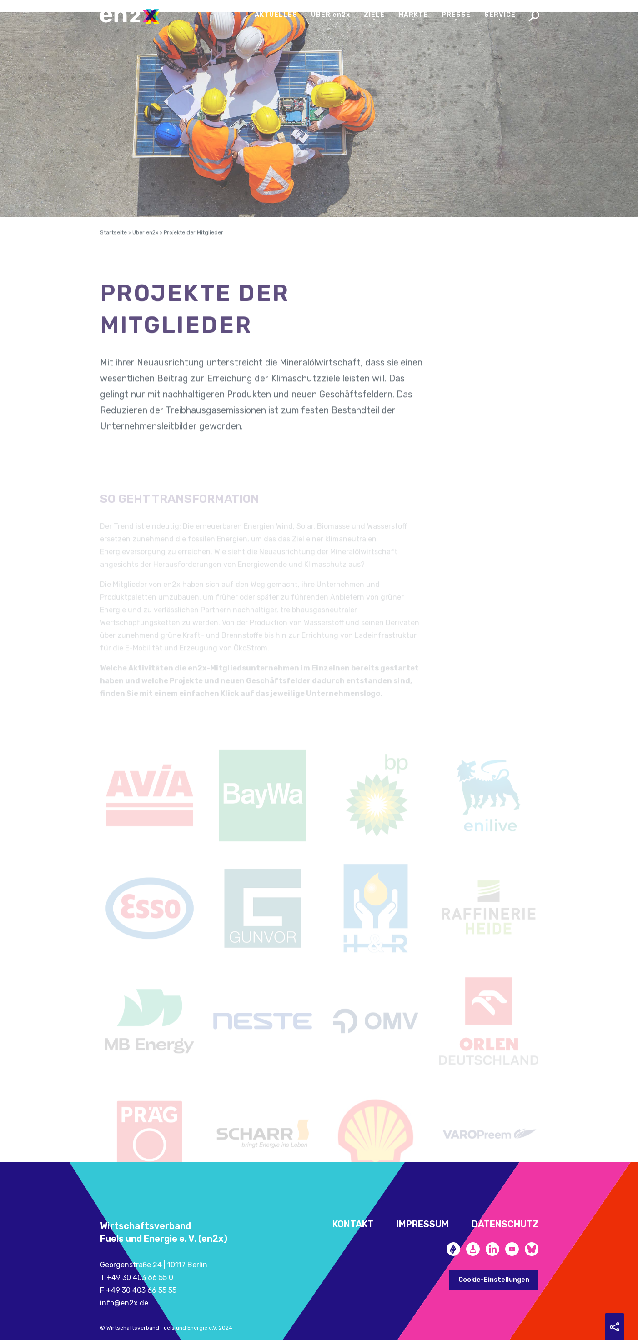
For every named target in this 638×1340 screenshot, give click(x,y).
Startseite (113, 241)
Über (330, 15)
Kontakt (352, 1224)
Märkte (413, 15)
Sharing (614, 1326)
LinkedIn (492, 1249)
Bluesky (531, 1249)
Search (533, 17)
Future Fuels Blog (473, 1249)
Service (500, 15)
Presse (456, 15)
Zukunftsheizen (453, 1249)
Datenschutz (505, 1224)
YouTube (512, 1249)
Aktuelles (276, 15)
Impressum (422, 1224)
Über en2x (145, 241)
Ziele (374, 15)
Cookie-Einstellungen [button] (493, 1280)
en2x (134, 16)
